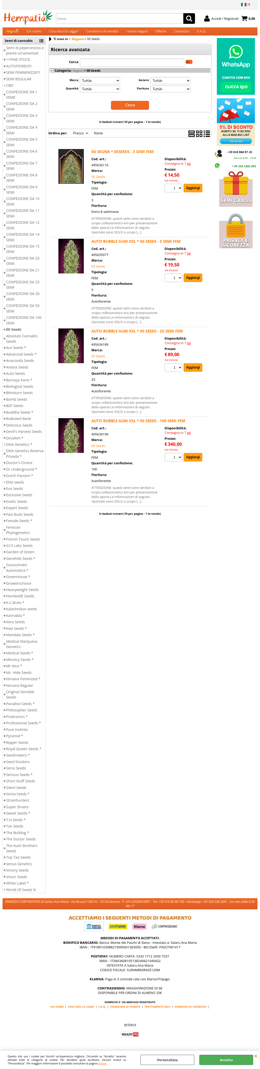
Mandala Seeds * (20, 639)
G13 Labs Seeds (19, 549)
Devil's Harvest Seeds (24, 435)
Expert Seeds (17, 512)
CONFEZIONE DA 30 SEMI (22, 301)
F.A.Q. (102, 1011)
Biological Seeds (19, 390)
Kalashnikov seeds (21, 613)
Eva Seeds (14, 492)
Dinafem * (14, 442)
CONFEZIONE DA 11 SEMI (22, 218)
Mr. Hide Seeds (18, 676)
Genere (144, 84)
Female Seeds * (19, 525)
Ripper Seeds (17, 746)
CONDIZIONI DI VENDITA (125, 1011)
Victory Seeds (17, 874)
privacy (102, 1063)
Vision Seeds (16, 881)
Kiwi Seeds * (16, 632)
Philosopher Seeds (21, 714)
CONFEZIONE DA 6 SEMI (21, 158)
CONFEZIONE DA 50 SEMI (22, 313)
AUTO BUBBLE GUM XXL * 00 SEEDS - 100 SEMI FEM (138, 424)
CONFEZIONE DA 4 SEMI (21, 135)
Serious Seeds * (19, 779)
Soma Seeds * (17, 798)
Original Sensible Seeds (20, 699)
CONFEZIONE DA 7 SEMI (21, 170)
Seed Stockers (18, 766)
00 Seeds (13, 333)
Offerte (160, 33)
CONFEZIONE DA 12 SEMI (22, 230)
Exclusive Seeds (19, 499)
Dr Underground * (21, 473)
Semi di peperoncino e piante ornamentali (25, 55)
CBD (9, 89)
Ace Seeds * (16, 352)
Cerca (73, 66)
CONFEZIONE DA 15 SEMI (22, 253)
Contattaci (182, 33)
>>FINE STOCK (18, 64)
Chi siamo (33, 33)
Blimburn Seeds (19, 397)
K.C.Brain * (15, 606)
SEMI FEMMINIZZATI (23, 77)
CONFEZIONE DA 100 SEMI (24, 325)
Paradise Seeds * (20, 708)
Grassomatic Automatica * (17, 572)
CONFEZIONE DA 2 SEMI (21, 111)
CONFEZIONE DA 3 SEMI (21, 123)
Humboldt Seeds (20, 600)
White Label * (17, 887)
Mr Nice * (14, 670)
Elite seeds (15, 486)
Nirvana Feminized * (23, 683)
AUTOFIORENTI (18, 70)
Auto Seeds (15, 377)
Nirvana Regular (19, 689)
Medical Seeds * (19, 657)
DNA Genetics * (19, 448)
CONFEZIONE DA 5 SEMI (21, 146)
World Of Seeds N (21, 894)
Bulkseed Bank (18, 423)
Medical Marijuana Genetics (21, 648)
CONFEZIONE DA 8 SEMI (21, 182)
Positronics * (17, 720)
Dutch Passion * (19, 479)
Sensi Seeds (16, 772)
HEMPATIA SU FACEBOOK (190, 1011)
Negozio (12, 33)
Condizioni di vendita (102, 33)
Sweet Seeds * (18, 817)
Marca (74, 84)
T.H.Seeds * (16, 824)
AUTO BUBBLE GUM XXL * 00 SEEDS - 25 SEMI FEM (137, 335)
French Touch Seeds (23, 543)
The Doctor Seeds (21, 843)
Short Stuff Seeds (20, 785)
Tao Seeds (14, 830)
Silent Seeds (16, 791)
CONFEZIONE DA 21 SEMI (22, 277)
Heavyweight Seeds (22, 594)
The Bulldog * (17, 837)
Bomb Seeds (16, 403)
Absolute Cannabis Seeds (22, 343)
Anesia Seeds (17, 371)
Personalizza (167, 1060)
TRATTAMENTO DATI (157, 1011)
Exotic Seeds (16, 505)
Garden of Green (20, 556)
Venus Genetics (19, 868)
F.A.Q (201, 33)
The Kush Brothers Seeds (21, 852)
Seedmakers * (18, 759)
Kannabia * (15, 619)
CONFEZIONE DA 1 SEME (21, 99)
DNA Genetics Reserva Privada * (25, 458)
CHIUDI (255, 1055)
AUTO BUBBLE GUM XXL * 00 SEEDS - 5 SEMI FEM (136, 245)
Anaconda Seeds (20, 365)
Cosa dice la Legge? (64, 33)
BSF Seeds (14, 410)
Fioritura (143, 93)
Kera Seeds (15, 626)
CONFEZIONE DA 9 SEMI (21, 194)
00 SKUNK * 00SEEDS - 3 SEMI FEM (122, 155)
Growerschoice (18, 587)
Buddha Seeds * (19, 416)
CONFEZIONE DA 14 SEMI (22, 241)
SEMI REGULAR (18, 83)
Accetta (226, 1060)
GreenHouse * (18, 581)
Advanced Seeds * (21, 358)
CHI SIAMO (57, 1011)
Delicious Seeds (19, 429)
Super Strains (17, 811)
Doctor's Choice (19, 467)
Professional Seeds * (23, 727)
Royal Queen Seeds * (23, 753)
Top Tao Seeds (18, 861)
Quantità (72, 93)
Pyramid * (14, 740)
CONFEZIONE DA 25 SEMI (22, 289)
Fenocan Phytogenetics (18, 534)
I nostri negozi (137, 33)
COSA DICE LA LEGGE (81, 1011)
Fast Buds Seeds (20, 518)
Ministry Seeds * (20, 663)
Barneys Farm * (19, 384)
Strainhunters (17, 804)
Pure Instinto (17, 733)
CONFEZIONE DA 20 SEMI (22, 265)
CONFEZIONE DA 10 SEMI (22, 206)
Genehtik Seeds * (20, 562)
